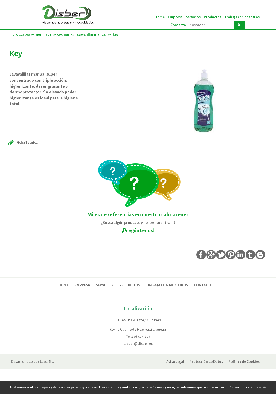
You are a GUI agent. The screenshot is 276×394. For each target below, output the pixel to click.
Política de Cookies (244, 361)
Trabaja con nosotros (242, 17)
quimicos (43, 34)
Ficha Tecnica (22, 142)
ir (239, 25)
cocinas (63, 34)
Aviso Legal (175, 361)
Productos (212, 17)
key (115, 34)
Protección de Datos (206, 361)
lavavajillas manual (91, 34)
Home (160, 17)
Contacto (178, 25)
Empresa (175, 17)
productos (21, 34)
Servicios (193, 17)
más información (255, 387)
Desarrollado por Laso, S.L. (32, 361)
